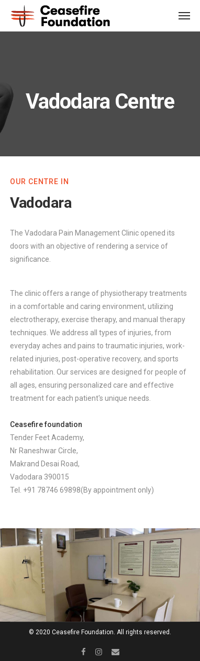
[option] (100, 575)
